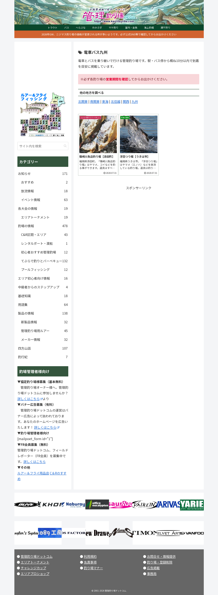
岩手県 (57, 111)
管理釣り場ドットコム (37, 556)
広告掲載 (153, 568)
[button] (65, 146)
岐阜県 (47, 122)
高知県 (31, 129)
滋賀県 (43, 122)
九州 (135, 101)
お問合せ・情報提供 (161, 556)
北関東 (83, 101)
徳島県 (35, 129)
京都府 (40, 122)
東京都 (55, 125)
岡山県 (35, 122)
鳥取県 (36, 119)
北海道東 (60, 101)
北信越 (115, 101)
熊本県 (23, 128)
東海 (105, 101)
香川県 (35, 127)
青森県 (55, 108)
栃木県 (56, 119)
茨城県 (59, 119)
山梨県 (51, 124)
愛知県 (46, 127)
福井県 (42, 117)
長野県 (50, 119)
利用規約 (90, 556)
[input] (42, 146)
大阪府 (39, 127)
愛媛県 (31, 127)
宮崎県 (26, 128)
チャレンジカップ (33, 568)
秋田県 (53, 111)
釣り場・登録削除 (159, 562)
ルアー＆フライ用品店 (33, 473)
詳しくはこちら (30, 398)
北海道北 (55, 96)
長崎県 (22, 122)
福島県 (57, 116)
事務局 (152, 573)
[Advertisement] (138, 212)
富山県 (48, 117)
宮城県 (57, 113)
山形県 (53, 113)
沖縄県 (23, 134)
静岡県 (49, 127)
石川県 (45, 117)
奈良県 (41, 127)
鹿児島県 (24, 131)
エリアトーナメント (35, 562)
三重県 (44, 127)
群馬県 (53, 119)
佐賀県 (24, 122)
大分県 (26, 125)
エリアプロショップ (35, 573)
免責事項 (90, 562)
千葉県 (59, 125)
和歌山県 (41, 131)
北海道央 (54, 101)
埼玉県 (55, 123)
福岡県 (27, 122)
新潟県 (51, 116)
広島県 (33, 122)
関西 (126, 101)
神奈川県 (54, 128)
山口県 (30, 122)
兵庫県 (38, 122)
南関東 (95, 101)
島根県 (32, 119)
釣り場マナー (93, 568)
